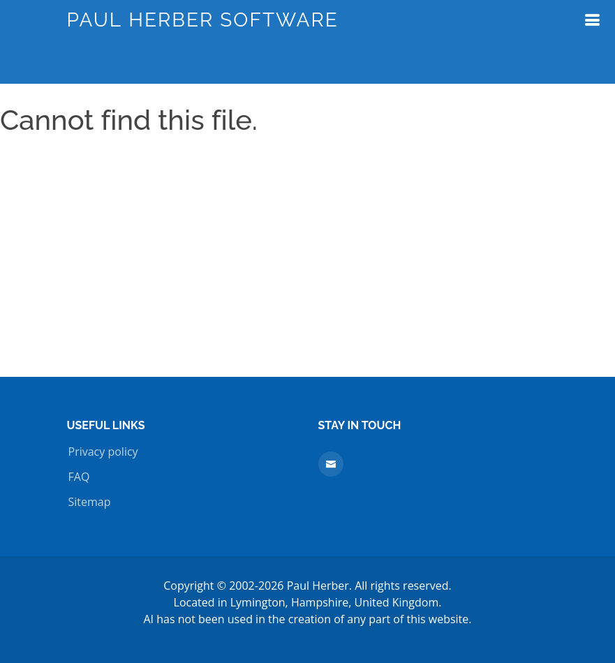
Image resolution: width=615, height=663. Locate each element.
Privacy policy (103, 451)
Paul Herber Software (203, 19)
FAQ (79, 476)
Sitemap (89, 501)
